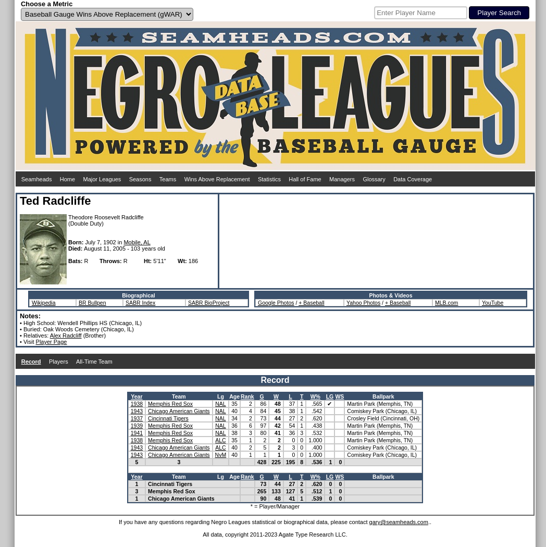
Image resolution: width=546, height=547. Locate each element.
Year (136, 396)
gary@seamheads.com (398, 522)
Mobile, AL (136, 242)
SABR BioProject (208, 303)
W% (315, 396)
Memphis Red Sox (170, 404)
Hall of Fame (305, 179)
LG (330, 396)
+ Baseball (311, 303)
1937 (137, 418)
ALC (220, 440)
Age (234, 396)
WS (339, 396)
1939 (137, 425)
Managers (342, 179)
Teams (167, 179)
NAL (220, 404)
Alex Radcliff (66, 335)
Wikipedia (44, 303)
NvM (221, 455)
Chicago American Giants (178, 411)
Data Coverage (412, 179)
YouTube (492, 303)
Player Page (51, 342)
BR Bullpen (92, 303)
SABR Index (140, 303)
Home (67, 179)
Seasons (140, 179)
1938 (137, 404)
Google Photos (276, 303)
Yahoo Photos (363, 303)
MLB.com (446, 303)
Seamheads (36, 179)
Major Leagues (102, 179)
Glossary (374, 179)
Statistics (269, 179)
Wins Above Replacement (217, 179)
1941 (137, 433)
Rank (247, 396)
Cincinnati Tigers (168, 418)
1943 (137, 411)
